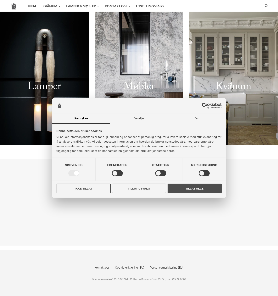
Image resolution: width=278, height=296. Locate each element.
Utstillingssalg (150, 6)
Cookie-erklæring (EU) (129, 267)
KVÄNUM (50, 6)
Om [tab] (196, 118)
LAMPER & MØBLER (81, 6)
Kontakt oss (116, 6)
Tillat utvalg (139, 188)
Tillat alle (194, 188)
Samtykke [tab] (81, 118)
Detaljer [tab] (139, 118)
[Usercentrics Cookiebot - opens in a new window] (205, 106)
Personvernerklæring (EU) (167, 267)
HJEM (32, 6)
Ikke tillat (83, 188)
